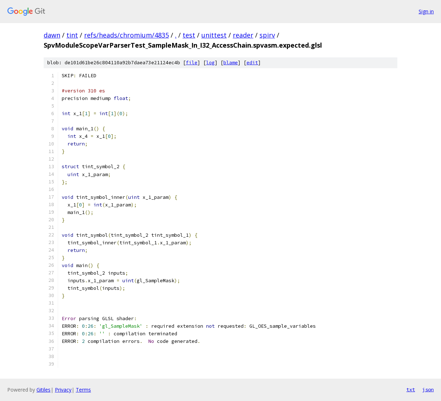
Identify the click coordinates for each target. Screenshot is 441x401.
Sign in (426, 11)
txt (410, 389)
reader (243, 35)
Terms (83, 389)
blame (230, 63)
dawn (52, 35)
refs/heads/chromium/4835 (126, 35)
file (191, 63)
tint (72, 35)
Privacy (63, 389)
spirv (267, 35)
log (210, 63)
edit (252, 63)
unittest (214, 35)
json (428, 389)
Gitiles (43, 389)
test (189, 35)
